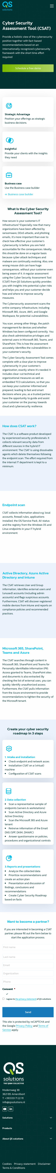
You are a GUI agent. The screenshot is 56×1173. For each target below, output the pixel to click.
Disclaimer (44, 1164)
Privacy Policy (24, 1026)
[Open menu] (51, 6)
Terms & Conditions (13, 1168)
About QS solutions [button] (12, 1138)
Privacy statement (25, 1164)
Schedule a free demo (28, 68)
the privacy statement (25, 999)
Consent (8, 989)
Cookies (7, 1164)
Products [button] (7, 1128)
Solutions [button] (7, 1117)
